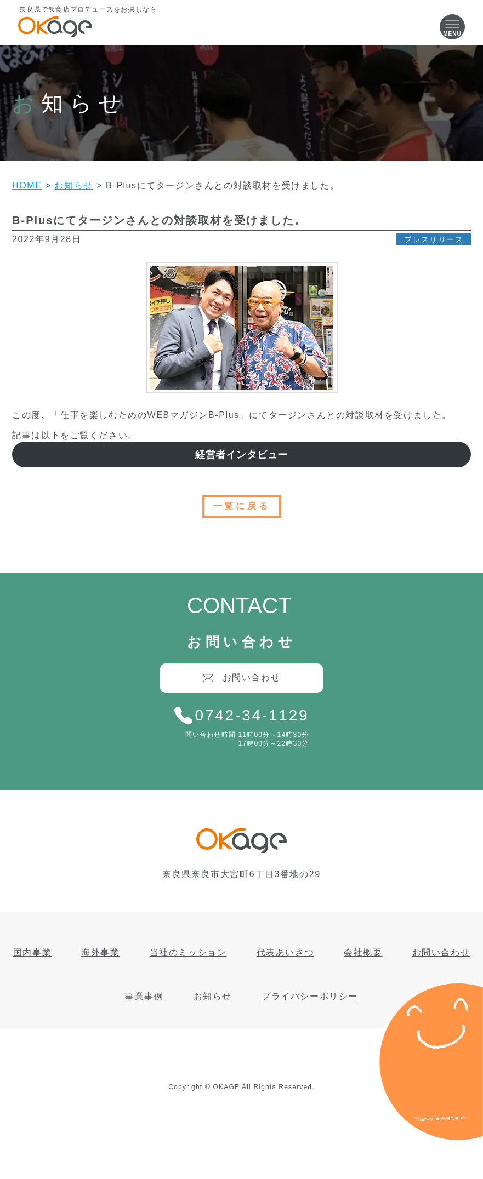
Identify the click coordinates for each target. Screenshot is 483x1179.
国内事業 (32, 952)
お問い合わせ (441, 952)
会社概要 (363, 952)
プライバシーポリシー (310, 996)
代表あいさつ (286, 952)
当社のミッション (188, 952)
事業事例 (144, 996)
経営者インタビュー (241, 455)
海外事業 (100, 952)
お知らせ (213, 996)
